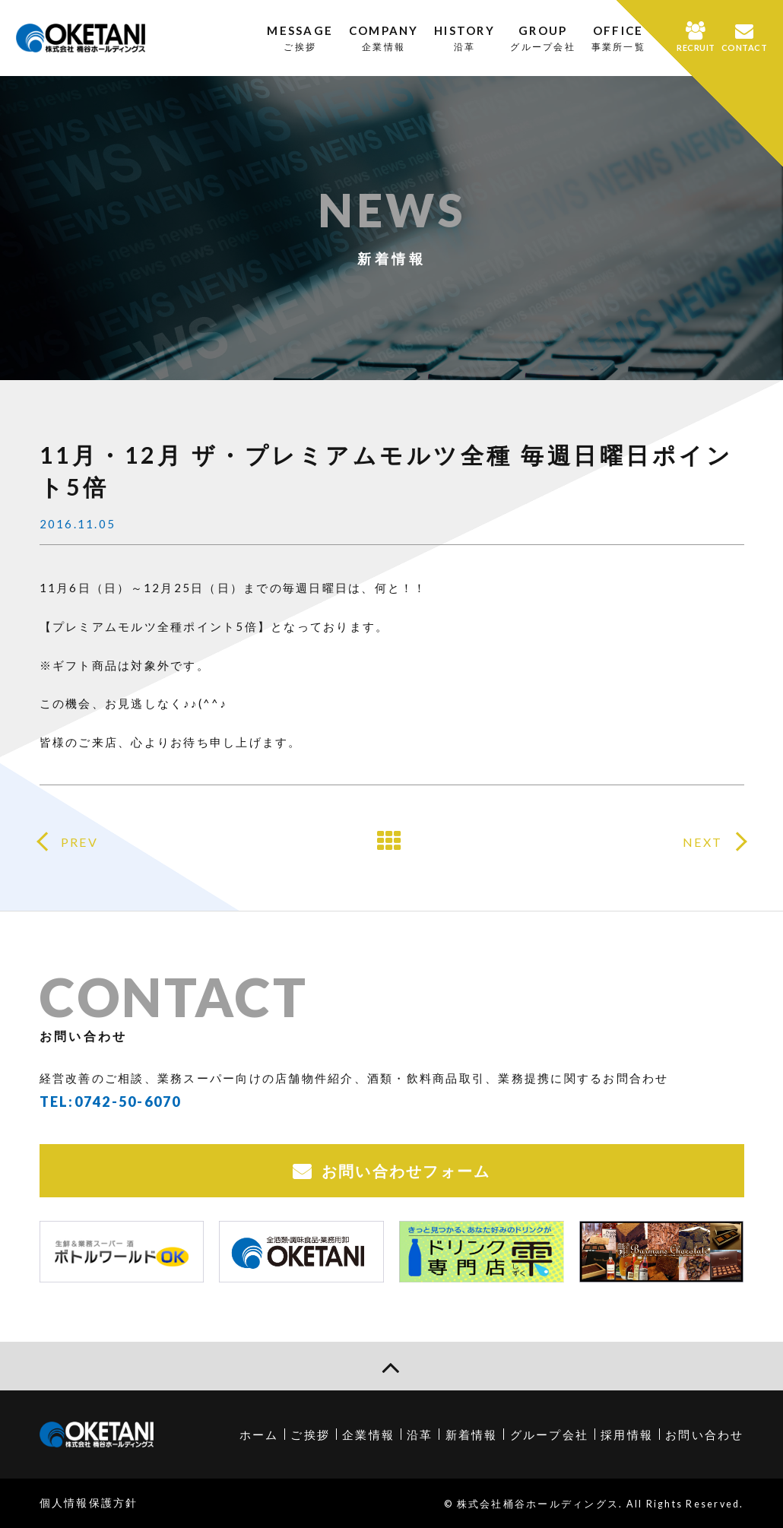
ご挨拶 (310, 1434)
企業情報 (368, 1434)
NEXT (702, 842)
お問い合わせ (704, 1434)
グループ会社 (549, 1434)
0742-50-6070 (128, 1101)
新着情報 (471, 1434)
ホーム (259, 1434)
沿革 (420, 1434)
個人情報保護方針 (89, 1502)
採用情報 (627, 1434)
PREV (79, 842)
